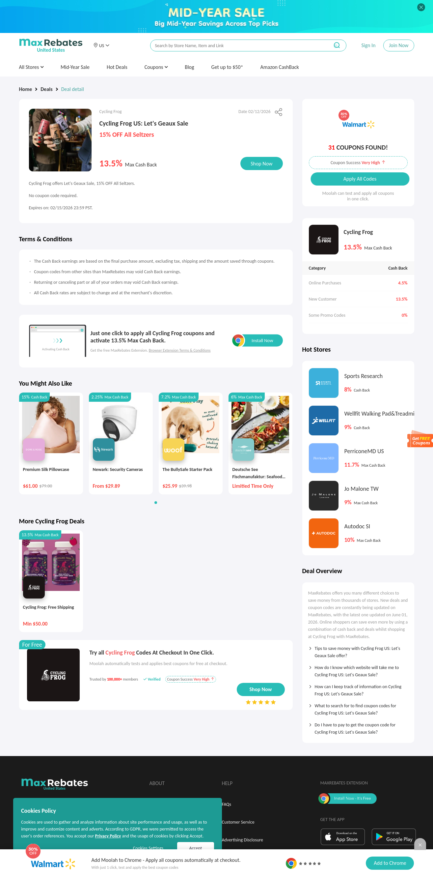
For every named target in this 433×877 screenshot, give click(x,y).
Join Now (398, 45)
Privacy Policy (108, 836)
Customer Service (238, 822)
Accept (195, 848)
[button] (101, 45)
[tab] (358, 649)
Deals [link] (46, 89)
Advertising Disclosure (242, 840)
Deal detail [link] (72, 89)
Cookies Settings (148, 848)
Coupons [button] (156, 67)
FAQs (226, 804)
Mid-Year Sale (75, 67)
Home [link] (25, 89)
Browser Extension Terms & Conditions (180, 350)
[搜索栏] (235, 45)
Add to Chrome (390, 863)
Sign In (368, 45)
